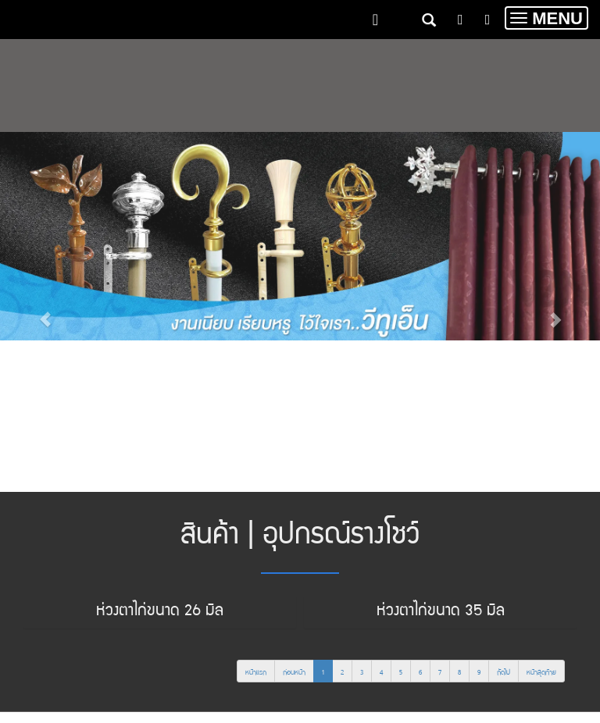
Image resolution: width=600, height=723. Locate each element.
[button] (45, 312)
